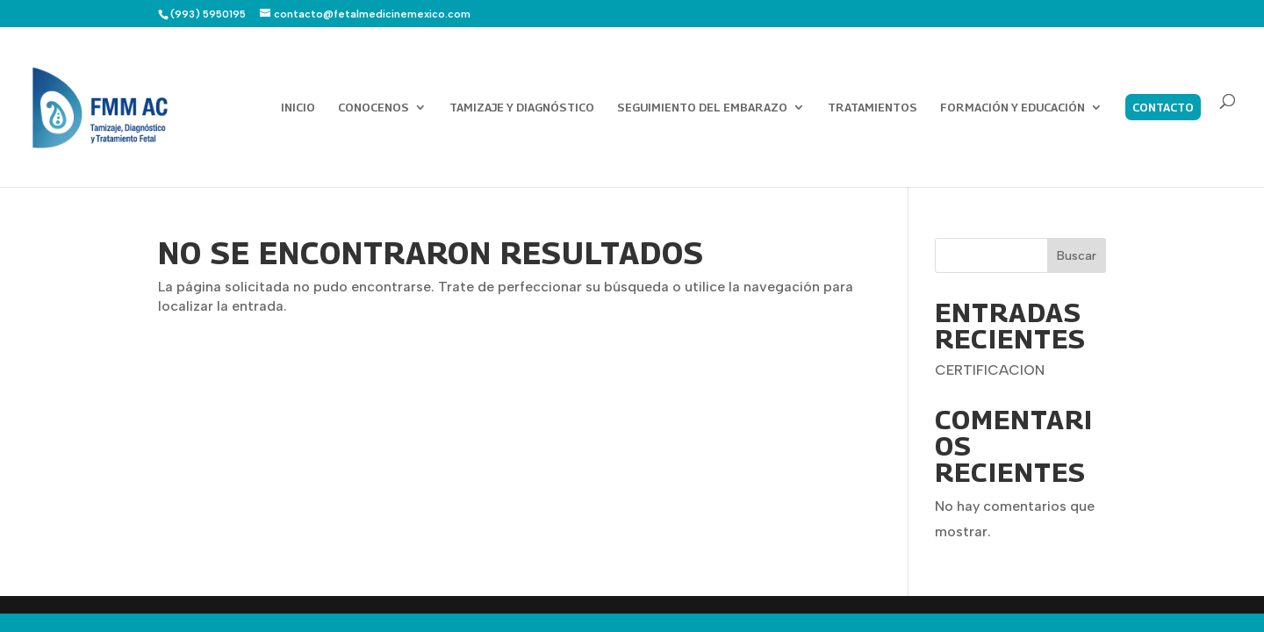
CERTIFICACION (990, 370)
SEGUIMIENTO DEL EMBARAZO (702, 107)
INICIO (298, 107)
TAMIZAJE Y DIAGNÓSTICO (521, 107)
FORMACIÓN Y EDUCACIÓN (1012, 107)
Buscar (1076, 255)
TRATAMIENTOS (872, 107)
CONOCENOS (373, 107)
